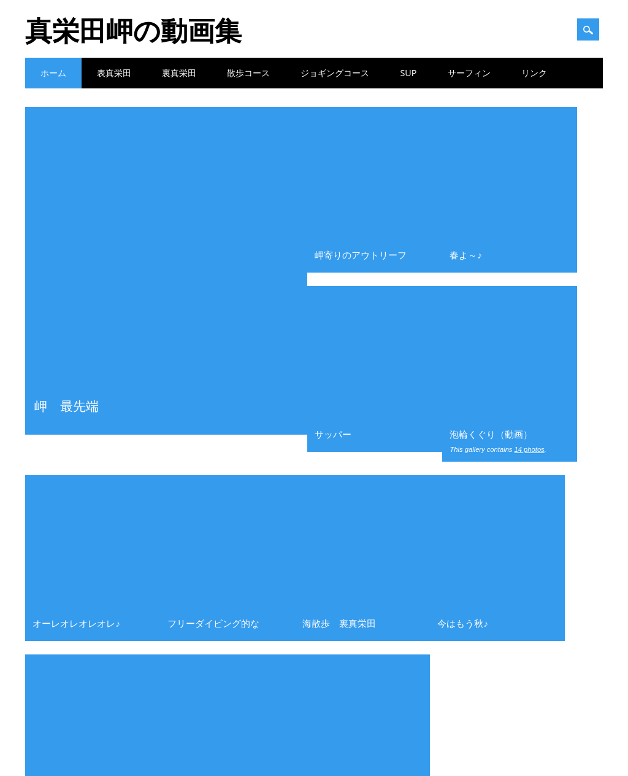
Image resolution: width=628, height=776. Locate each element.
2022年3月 (498, 425)
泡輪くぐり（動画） (491, 185)
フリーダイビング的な (213, 249)
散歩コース (248, 73)
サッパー (333, 185)
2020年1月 (498, 588)
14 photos (530, 200)
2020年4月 (498, 533)
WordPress (386, 756)
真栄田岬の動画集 (133, 30)
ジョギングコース (335, 73)
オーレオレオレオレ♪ (76, 249)
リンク (534, 73)
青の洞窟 (55, 642)
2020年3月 (498, 552)
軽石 (195, 569)
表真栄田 (114, 73)
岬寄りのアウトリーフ (361, 130)
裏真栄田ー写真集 (69, 624)
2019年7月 (498, 606)
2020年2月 (498, 569)
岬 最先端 (66, 133)
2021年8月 (498, 479)
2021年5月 (498, 515)
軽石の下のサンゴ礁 (221, 479)
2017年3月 (498, 697)
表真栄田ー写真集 (69, 552)
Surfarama (337, 756)
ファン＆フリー (66, 479)
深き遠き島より (213, 497)
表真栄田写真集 (213, 588)
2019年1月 (498, 660)
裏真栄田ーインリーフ (77, 606)
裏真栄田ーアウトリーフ (80, 588)
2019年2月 (498, 642)
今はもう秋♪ (462, 249)
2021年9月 (498, 461)
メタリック (55, 304)
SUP (408, 73)
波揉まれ (320, 304)
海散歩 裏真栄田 (339, 249)
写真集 (51, 497)
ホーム (53, 73)
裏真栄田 (179, 73)
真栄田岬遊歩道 (199, 304)
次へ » (359, 349)
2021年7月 (498, 497)
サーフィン (469, 73)
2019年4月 (498, 624)
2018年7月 (498, 679)
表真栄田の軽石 (213, 515)
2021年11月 (501, 442)
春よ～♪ (466, 130)
